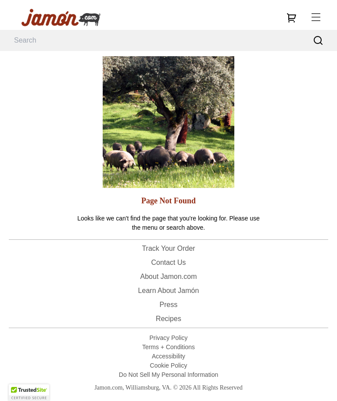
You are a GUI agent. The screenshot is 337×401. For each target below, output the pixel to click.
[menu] (316, 17)
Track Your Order (168, 248)
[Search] (318, 40)
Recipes (168, 318)
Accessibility (168, 356)
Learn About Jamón (168, 290)
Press (169, 304)
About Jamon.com (168, 276)
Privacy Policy (168, 337)
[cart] (291, 17)
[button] (29, 392)
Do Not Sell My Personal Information (168, 374)
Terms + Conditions (168, 346)
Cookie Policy (168, 365)
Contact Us (168, 262)
